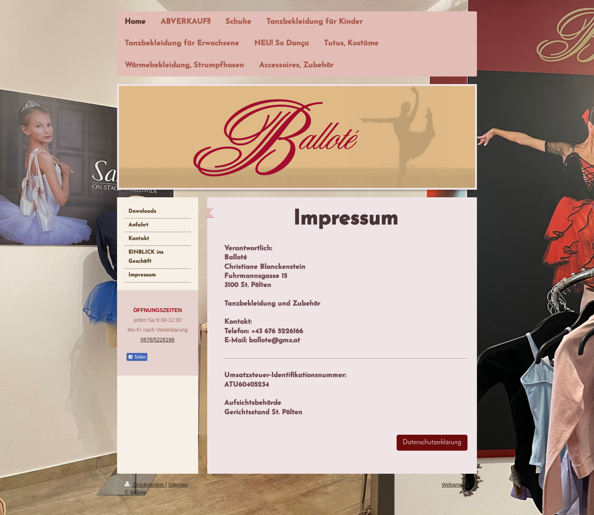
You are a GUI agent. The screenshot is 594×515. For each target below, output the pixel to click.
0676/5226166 (158, 340)
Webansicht (455, 485)
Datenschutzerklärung (432, 442)
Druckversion (145, 485)
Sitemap (178, 485)
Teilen (137, 357)
